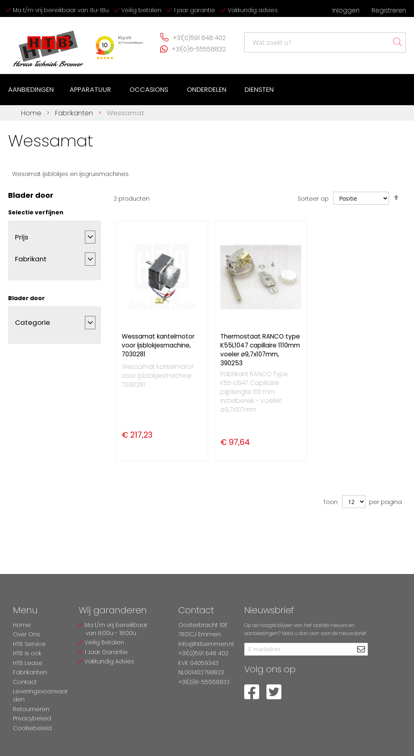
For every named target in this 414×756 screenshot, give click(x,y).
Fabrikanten (75, 111)
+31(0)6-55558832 (199, 49)
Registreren (389, 10)
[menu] (141, 89)
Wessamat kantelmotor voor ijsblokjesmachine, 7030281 (158, 344)
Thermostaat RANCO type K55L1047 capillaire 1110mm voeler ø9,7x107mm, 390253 (260, 348)
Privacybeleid (32, 718)
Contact (25, 682)
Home (32, 111)
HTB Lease (27, 663)
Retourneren (31, 709)
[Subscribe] (361, 650)
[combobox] (325, 42)
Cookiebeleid (32, 728)
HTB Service (29, 644)
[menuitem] (31, 89)
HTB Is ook (27, 653)
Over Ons (26, 634)
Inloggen (345, 10)
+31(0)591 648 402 (199, 38)
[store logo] (48, 45)
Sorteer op (313, 197)
